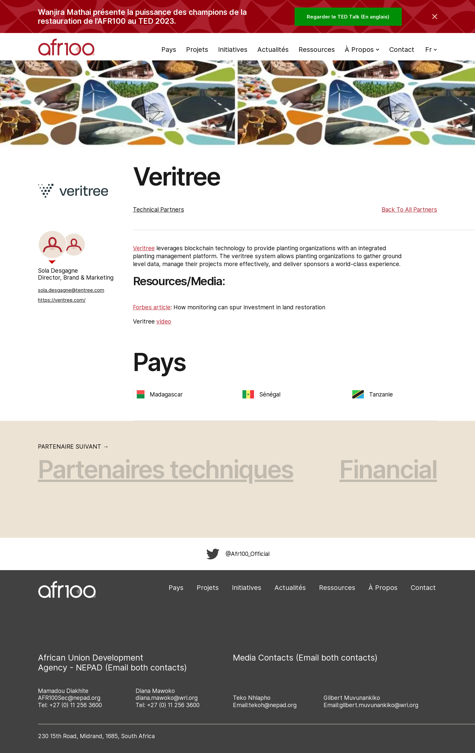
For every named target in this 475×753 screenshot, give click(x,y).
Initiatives (232, 49)
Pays (168, 49)
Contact (401, 49)
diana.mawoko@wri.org (167, 697)
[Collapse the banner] (435, 16)
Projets (197, 49)
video (163, 321)
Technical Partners (158, 209)
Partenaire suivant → (73, 446)
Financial (388, 469)
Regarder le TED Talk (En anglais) (348, 17)
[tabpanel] (76, 286)
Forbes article (152, 307)
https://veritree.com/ (61, 300)
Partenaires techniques (165, 469)
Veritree (144, 248)
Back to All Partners (409, 209)
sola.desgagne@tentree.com (71, 290)
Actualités (273, 49)
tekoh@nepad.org (273, 705)
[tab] (52, 244)
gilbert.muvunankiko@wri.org (378, 705)
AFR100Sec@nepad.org (69, 697)
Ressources (317, 49)
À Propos (382, 588)
